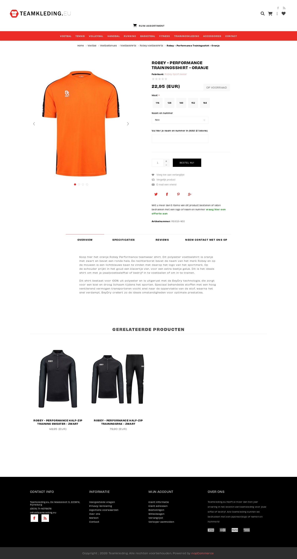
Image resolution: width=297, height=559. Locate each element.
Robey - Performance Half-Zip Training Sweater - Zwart (57, 422)
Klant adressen (158, 506)
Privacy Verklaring (100, 506)
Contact (94, 521)
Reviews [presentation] (162, 239)
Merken (93, 518)
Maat (155, 95)
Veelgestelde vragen (102, 502)
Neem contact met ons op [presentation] (206, 239)
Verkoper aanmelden (161, 521)
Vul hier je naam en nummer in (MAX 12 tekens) (180, 130)
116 (157, 103)
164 (205, 103)
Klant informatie (158, 502)
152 (193, 103)
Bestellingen (156, 510)
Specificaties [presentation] (123, 239)
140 (181, 103)
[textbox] (255, 14)
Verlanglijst (155, 518)
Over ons (94, 514)
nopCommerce (202, 553)
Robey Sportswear (176, 74)
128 (169, 103)
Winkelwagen (156, 514)
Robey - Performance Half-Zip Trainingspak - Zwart (118, 422)
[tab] (85, 239)
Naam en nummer (162, 113)
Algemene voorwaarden (103, 510)
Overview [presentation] (85, 239)
